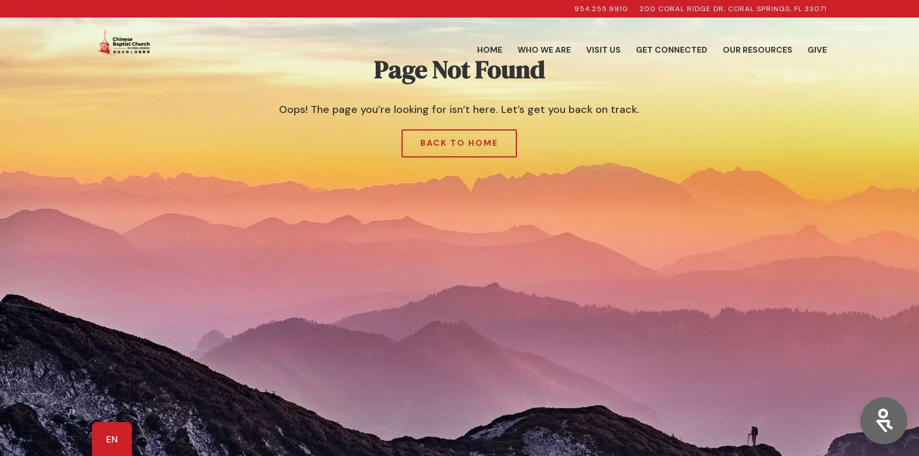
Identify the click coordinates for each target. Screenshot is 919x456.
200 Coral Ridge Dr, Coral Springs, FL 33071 (733, 9)
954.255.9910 (601, 9)
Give (817, 50)
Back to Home (459, 143)
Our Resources (757, 50)
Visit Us (603, 50)
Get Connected (671, 50)
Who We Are (544, 50)
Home (489, 50)
